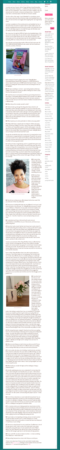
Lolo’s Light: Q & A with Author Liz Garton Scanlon (49, 35)
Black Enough (16, 443)
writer (27, 5)
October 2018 (48, 145)
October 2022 (48, 105)
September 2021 (49, 118)
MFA (46, 163)
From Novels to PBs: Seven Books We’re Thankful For (49, 61)
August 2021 (48, 120)
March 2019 (48, 140)
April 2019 (47, 138)
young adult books (49, 180)
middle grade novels (48, 166)
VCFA (25, 5)
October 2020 (48, 129)
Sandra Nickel (48, 76)
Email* (48, 11)
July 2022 (47, 107)
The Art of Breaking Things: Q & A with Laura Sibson (49, 71)
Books (18, 2)
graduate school (49, 161)
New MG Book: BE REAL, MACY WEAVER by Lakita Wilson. (49, 41)
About (14, 2)
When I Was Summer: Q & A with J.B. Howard (49, 84)
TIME (29, 444)
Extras (32, 2)
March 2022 (48, 112)
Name (48, 7)
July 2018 (47, 149)
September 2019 (49, 134)
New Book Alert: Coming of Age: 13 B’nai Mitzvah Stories (49, 48)
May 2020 (47, 132)
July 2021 (47, 123)
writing (46, 178)
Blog (36, 2)
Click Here (47, 25)
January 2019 (48, 143)
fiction (22, 5)
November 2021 (49, 114)
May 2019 (47, 136)
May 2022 (47, 109)
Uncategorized (48, 169)
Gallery (23, 2)
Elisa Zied (9, 5)
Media (27, 2)
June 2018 (47, 151)
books (19, 5)
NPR (12, 444)
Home (9, 2)
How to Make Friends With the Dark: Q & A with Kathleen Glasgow (49, 96)
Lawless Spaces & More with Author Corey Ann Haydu (49, 54)
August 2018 (48, 147)
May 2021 (47, 127)
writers (46, 176)
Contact (40, 2)
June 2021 (47, 125)
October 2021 (48, 116)
